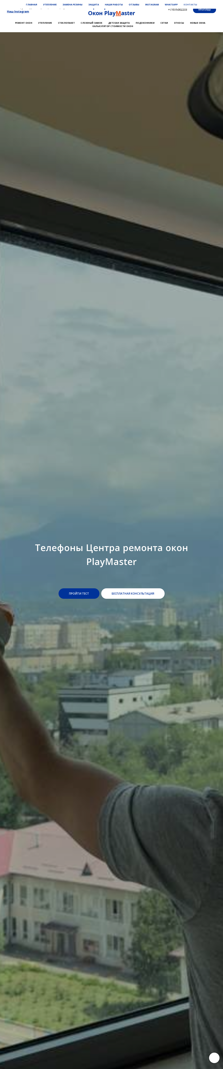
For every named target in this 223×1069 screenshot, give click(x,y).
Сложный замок (91, 22)
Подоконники (145, 22)
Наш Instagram (18, 11)
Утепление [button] (45, 22)
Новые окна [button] (197, 22)
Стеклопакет (66, 22)
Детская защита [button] (119, 22)
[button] (79, 593)
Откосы (179, 22)
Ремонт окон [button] (23, 22)
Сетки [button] (164, 22)
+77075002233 (177, 9)
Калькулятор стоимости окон (113, 26)
